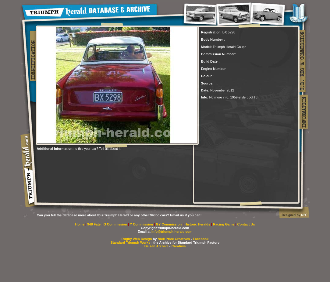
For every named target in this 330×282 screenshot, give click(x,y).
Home (79, 224)
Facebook (200, 239)
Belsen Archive (156, 246)
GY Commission (169, 224)
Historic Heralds (197, 224)
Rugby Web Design (137, 239)
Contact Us (246, 224)
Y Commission (142, 224)
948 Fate (94, 224)
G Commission (115, 224)
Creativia (179, 246)
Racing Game (224, 224)
